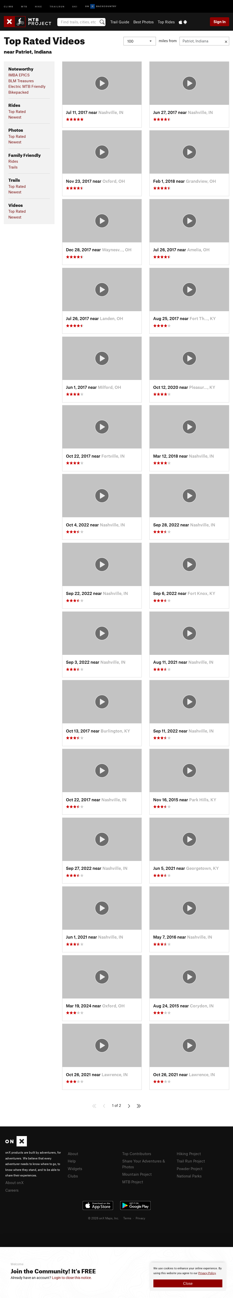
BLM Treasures (21, 80)
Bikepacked (18, 92)
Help (72, 1161)
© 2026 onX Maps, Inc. (103, 1218)
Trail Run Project (191, 1161)
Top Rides (166, 22)
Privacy (140, 1218)
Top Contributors (136, 1153)
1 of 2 (116, 1105)
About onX (14, 1182)
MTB (24, 6)
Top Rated (17, 111)
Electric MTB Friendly (26, 86)
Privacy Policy (207, 1273)
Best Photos (143, 22)
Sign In (219, 21)
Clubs (73, 1176)
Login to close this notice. (72, 1278)
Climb (8, 6)
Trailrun (57, 6)
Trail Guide (119, 22)
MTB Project (132, 1181)
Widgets (75, 1168)
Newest (14, 117)
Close (188, 1283)
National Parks (189, 1176)
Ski (75, 6)
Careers (12, 1190)
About (73, 1153)
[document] (187, 1276)
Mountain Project (137, 1174)
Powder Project (189, 1168)
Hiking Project (189, 1153)
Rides (13, 161)
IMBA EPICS (19, 75)
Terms (127, 1218)
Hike (38, 6)
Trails (12, 167)
